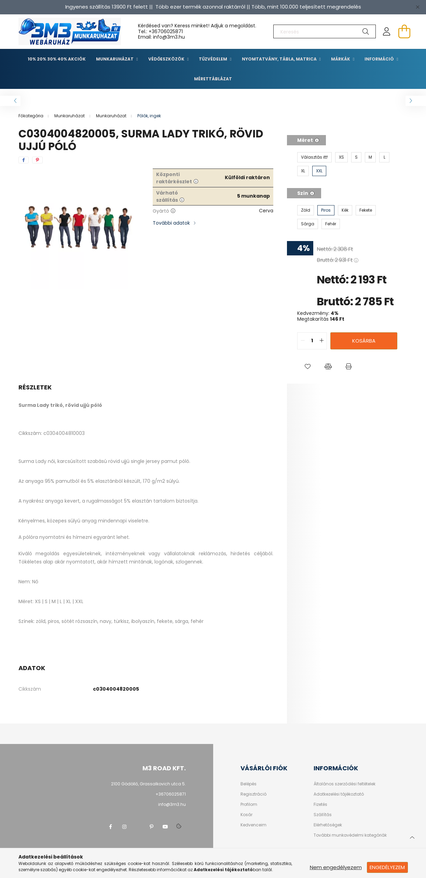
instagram (124, 827)
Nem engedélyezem (336, 867)
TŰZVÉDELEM (213, 59)
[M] (370, 157)
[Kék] (345, 210)
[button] (307, 366)
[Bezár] (417, 7)
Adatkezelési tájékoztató (339, 794)
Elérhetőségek (328, 825)
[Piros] (325, 210)
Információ (380, 59)
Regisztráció (253, 794)
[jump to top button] (412, 836)
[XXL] (319, 171)
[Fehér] (330, 224)
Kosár (246, 814)
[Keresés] (324, 31)
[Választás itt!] (314, 157)
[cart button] (404, 31)
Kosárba (363, 340)
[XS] (341, 157)
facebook (111, 827)
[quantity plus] (321, 341)
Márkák (341, 59)
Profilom (249, 804)
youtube (165, 827)
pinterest (152, 827)
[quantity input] (312, 341)
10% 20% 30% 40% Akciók (57, 59)
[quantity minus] (303, 341)
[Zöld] (305, 210)
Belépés (249, 784)
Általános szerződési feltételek (344, 784)
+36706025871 (166, 31)
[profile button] (387, 31)
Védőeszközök (166, 59)
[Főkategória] (31, 116)
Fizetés (320, 804)
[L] (384, 157)
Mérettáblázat (213, 79)
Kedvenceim (253, 825)
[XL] (303, 171)
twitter (138, 827)
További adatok (171, 223)
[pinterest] (37, 160)
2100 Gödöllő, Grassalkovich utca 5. (148, 784)
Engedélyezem (387, 867)
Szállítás (323, 814)
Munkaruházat (115, 59)
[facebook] (23, 160)
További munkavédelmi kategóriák (350, 835)
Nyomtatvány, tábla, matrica (280, 59)
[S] (356, 157)
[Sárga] (307, 224)
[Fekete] (366, 210)
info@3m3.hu (172, 804)
